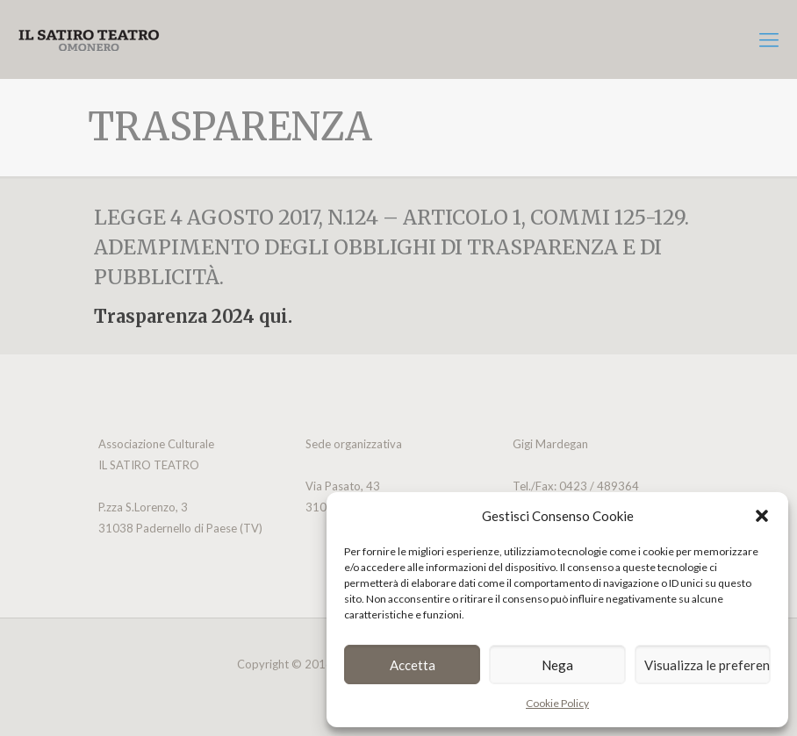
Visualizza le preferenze (707, 665)
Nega (557, 665)
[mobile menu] (769, 39)
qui (273, 316)
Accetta (412, 665)
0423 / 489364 (597, 486)
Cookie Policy (557, 703)
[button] (762, 516)
